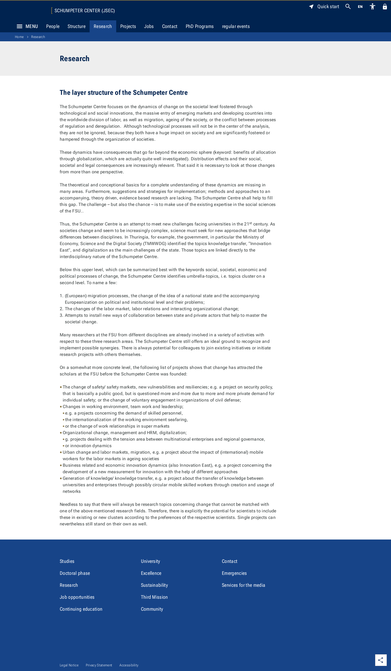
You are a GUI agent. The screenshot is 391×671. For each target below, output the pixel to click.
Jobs (149, 26)
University (150, 561)
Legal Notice (69, 665)
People (52, 26)
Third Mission (154, 597)
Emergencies (234, 573)
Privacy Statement (99, 665)
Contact (170, 26)
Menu (26, 26)
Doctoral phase (75, 573)
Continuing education (81, 609)
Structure (77, 26)
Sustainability (154, 585)
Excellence (151, 573)
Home (19, 37)
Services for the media (243, 585)
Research (103, 26)
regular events (236, 26)
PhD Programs (200, 26)
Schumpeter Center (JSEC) (85, 10)
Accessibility (128, 665)
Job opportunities (77, 597)
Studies (67, 561)
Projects (128, 26)
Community (152, 609)
